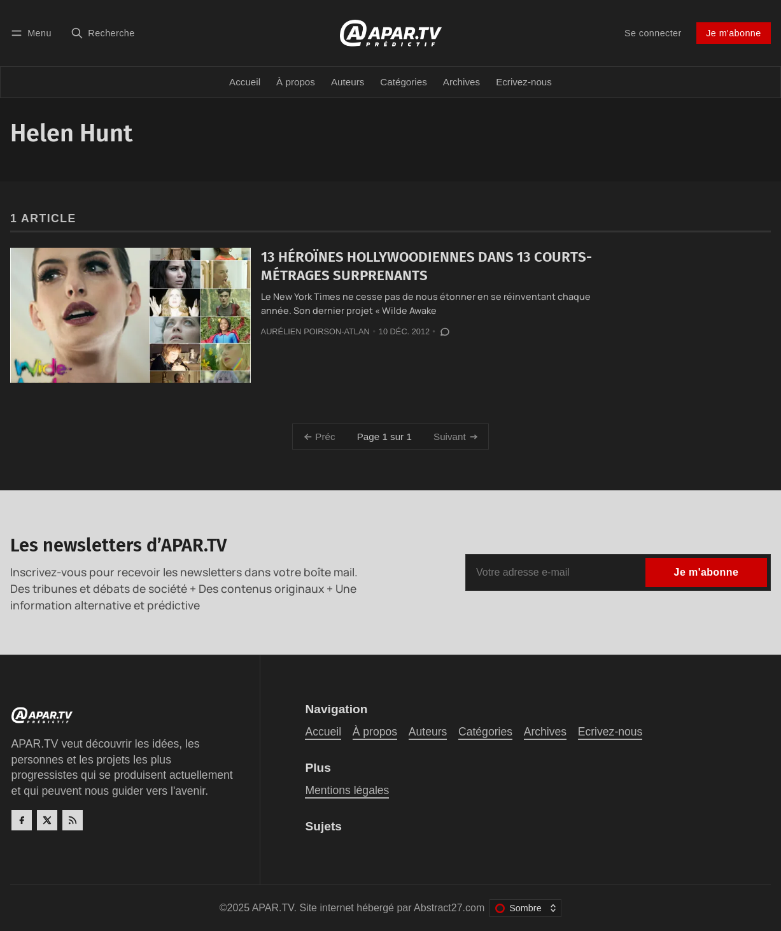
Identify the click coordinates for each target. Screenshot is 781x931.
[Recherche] (102, 32)
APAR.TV (273, 907)
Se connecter (653, 33)
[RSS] (72, 820)
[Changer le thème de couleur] (525, 908)
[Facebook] (21, 820)
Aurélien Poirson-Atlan (315, 331)
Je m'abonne (733, 33)
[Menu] (33, 32)
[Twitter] (47, 820)
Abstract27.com (449, 907)
